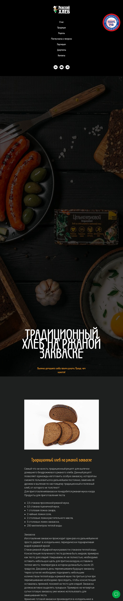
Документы (61, 50)
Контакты (61, 56)
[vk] (56, 67)
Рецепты (61, 33)
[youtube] (62, 67)
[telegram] (68, 67)
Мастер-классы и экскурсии (61, 39)
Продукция (61, 28)
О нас (61, 22)
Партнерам (61, 44)
